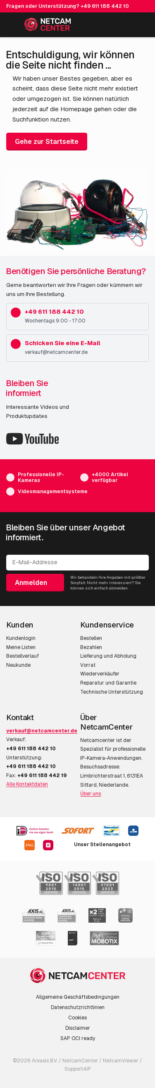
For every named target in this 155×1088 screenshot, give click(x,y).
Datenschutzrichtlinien (78, 1007)
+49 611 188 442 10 (105, 6)
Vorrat (87, 665)
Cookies (77, 1017)
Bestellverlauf (22, 656)
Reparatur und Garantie (108, 683)
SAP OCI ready (77, 1038)
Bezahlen (91, 647)
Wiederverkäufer (99, 673)
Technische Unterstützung (111, 692)
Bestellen (91, 638)
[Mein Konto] (122, 26)
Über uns (90, 793)
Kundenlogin (21, 638)
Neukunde (18, 665)
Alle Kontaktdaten (27, 784)
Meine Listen (21, 647)
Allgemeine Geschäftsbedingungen (77, 997)
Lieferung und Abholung (108, 656)
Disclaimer (77, 1028)
